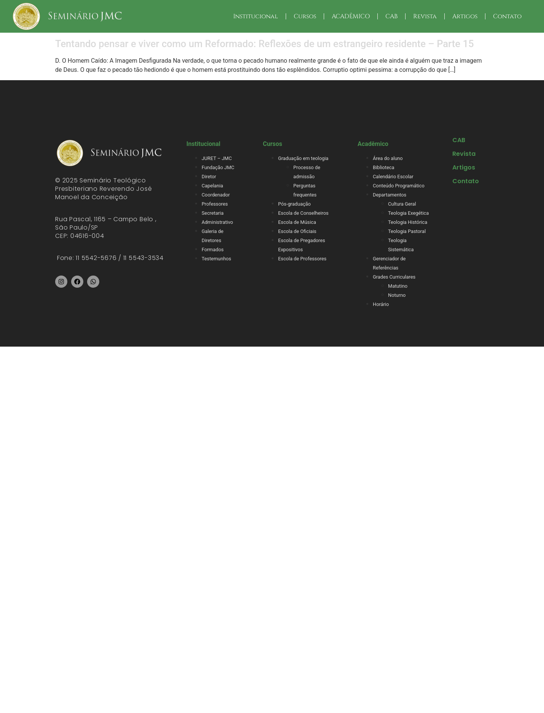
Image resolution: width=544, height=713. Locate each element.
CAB (391, 16)
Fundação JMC (218, 167)
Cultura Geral (402, 204)
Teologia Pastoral (407, 231)
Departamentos (389, 195)
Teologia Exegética (408, 213)
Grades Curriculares (394, 277)
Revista (425, 16)
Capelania (212, 186)
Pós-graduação (294, 204)
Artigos (464, 16)
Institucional (255, 16)
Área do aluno (388, 158)
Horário (381, 304)
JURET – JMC (217, 158)
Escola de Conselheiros (303, 213)
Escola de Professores (302, 258)
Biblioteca (383, 167)
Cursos (305, 16)
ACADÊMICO (351, 16)
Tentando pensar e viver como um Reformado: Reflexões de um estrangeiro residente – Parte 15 (264, 43)
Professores (215, 204)
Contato (507, 16)
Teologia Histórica (407, 222)
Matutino (397, 286)
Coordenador (216, 195)
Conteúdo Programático (399, 186)
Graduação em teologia (303, 158)
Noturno (397, 295)
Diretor (209, 176)
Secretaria (213, 213)
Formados (213, 249)
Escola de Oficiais (297, 231)
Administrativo (217, 222)
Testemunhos (216, 258)
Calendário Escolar (393, 176)
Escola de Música (297, 222)
